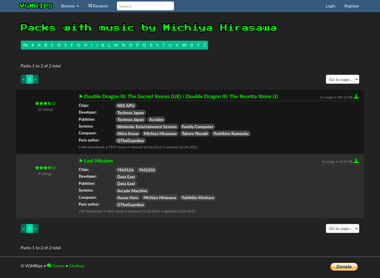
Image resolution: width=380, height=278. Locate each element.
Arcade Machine (132, 190)
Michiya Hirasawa (160, 133)
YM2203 (147, 169)
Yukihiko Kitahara (197, 197)
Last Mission (98, 160)
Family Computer (197, 126)
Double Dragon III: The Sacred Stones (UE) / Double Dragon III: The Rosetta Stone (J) (181, 96)
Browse (70, 5)
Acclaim (156, 119)
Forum (55, 265)
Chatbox (77, 265)
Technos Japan (130, 112)
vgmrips (36, 6)
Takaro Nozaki (195, 133)
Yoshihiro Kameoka (231, 133)
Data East (126, 176)
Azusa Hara (127, 197)
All (25, 44)
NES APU (125, 105)
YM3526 (125, 169)
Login (330, 5)
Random (98, 5)
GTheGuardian (130, 140)
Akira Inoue (128, 133)
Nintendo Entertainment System (147, 126)
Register (351, 5)
